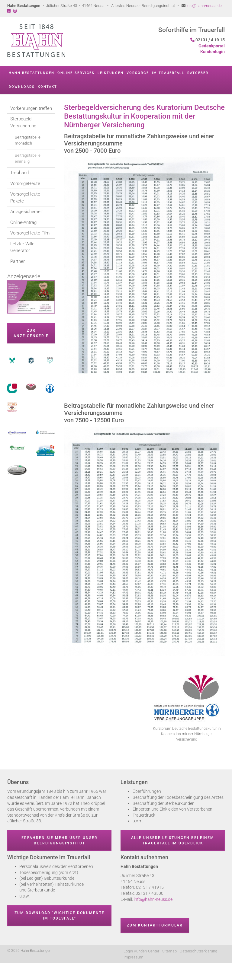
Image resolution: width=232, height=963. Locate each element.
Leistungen (111, 73)
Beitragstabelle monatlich (27, 140)
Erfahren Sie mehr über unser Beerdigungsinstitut (59, 840)
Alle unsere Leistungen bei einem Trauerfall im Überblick (172, 840)
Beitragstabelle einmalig (27, 158)
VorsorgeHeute (25, 183)
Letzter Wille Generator (22, 247)
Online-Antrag (23, 222)
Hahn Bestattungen (31, 73)
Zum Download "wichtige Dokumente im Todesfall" (59, 915)
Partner (17, 261)
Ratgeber (197, 73)
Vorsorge (138, 73)
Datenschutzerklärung (198, 951)
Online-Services (76, 73)
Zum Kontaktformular (155, 925)
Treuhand (19, 172)
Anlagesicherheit (26, 211)
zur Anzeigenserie (31, 333)
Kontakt (47, 87)
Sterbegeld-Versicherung (23, 122)
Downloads (22, 87)
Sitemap (169, 951)
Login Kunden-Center (141, 951)
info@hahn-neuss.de (204, 5)
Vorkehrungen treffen (31, 108)
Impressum (133, 957)
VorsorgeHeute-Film (30, 233)
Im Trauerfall (168, 73)
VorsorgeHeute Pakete (25, 197)
